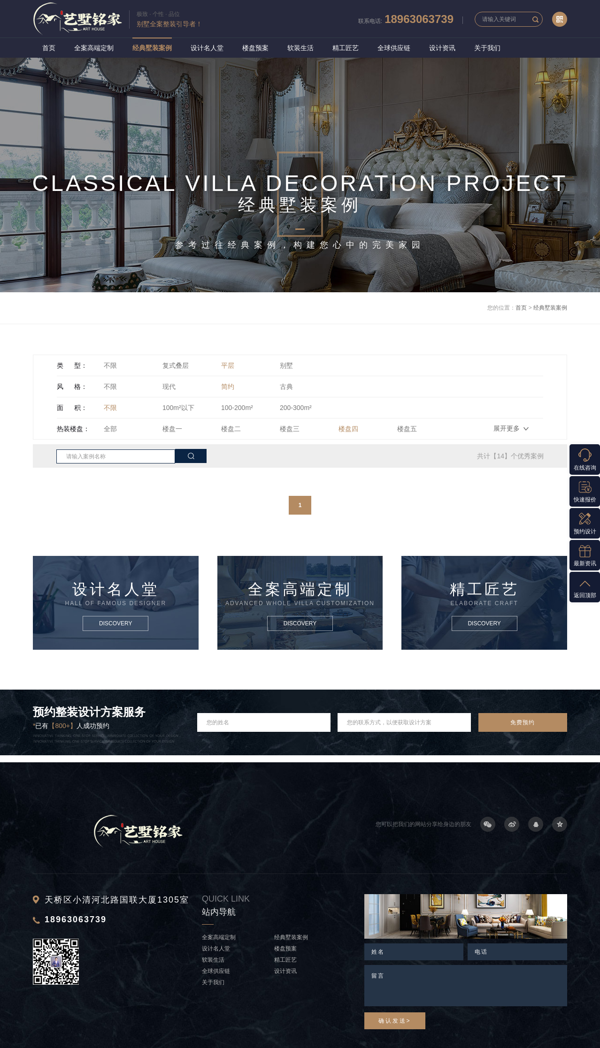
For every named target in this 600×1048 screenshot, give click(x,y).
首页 (48, 48)
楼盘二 (231, 429)
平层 (227, 365)
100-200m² (237, 407)
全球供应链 (393, 48)
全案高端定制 (94, 48)
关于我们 (487, 48)
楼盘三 (290, 429)
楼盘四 (348, 429)
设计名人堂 (207, 48)
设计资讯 (442, 48)
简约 (227, 386)
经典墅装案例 (152, 48)
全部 (110, 429)
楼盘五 (407, 429)
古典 (286, 386)
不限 (110, 365)
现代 (169, 386)
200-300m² (296, 407)
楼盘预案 (255, 48)
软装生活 (300, 48)
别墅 (286, 365)
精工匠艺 (345, 48)
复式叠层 (175, 365)
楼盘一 (172, 429)
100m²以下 (178, 407)
